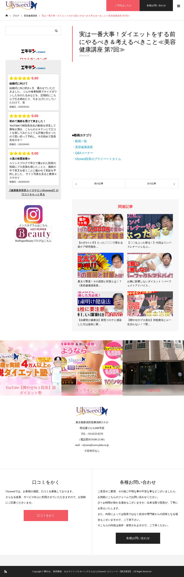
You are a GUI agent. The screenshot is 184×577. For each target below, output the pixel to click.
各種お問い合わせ (156, 5)
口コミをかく (46, 515)
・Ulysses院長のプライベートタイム (96, 158)
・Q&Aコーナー (82, 153)
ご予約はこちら (123, 5)
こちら (44, 225)
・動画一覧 (79, 141)
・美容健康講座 (82, 147)
